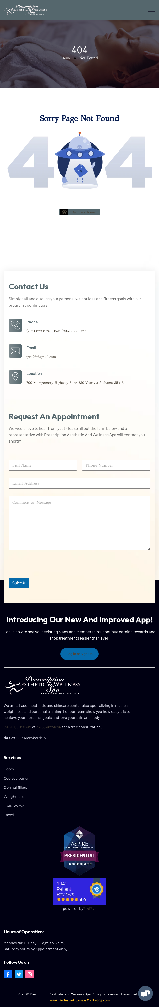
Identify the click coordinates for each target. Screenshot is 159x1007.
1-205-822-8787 (49, 727)
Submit (18, 583)
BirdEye (89, 909)
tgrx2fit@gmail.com (41, 357)
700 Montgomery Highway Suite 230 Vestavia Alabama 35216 (75, 383)
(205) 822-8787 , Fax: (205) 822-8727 (56, 331)
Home (66, 58)
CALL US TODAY (17, 727)
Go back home (78, 212)
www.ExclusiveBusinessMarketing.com (79, 1000)
